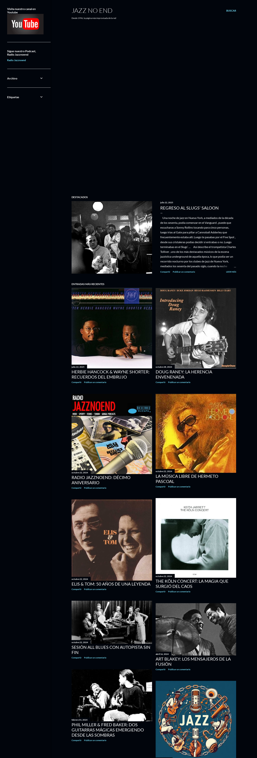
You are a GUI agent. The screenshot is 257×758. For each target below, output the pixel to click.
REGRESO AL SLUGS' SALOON (189, 207)
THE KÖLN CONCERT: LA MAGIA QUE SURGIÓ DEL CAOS (192, 583)
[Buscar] (231, 10)
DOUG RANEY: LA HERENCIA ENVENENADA (184, 374)
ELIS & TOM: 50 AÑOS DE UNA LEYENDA (111, 583)
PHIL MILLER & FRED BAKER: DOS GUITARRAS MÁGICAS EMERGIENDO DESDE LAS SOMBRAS (108, 730)
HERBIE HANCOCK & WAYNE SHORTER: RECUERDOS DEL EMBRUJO (111, 374)
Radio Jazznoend (16, 60)
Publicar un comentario (184, 271)
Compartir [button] (165, 271)
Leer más (231, 271)
